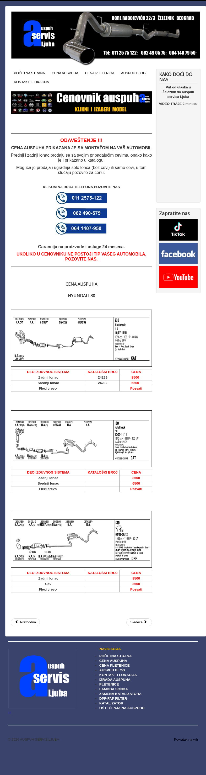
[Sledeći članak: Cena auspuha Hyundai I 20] (139, 622)
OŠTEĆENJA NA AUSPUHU (122, 708)
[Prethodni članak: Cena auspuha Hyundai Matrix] (25, 622)
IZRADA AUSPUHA (115, 680)
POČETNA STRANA (29, 73)
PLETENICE (109, 684)
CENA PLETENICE (114, 665)
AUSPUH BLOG (133, 73)
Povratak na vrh (186, 739)
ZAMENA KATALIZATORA (120, 694)
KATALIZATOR (111, 703)
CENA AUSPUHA (65, 73)
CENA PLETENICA (99, 73)
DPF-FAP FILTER (113, 698)
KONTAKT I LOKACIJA (31, 82)
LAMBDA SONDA (113, 689)
